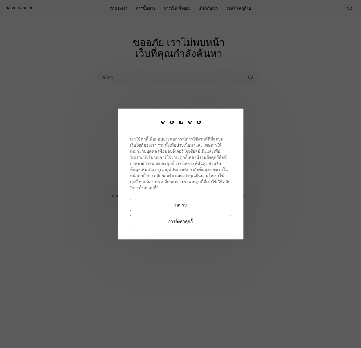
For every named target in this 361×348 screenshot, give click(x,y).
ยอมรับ (180, 204)
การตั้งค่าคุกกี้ (180, 221)
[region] (180, 174)
